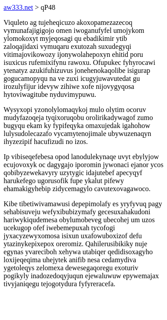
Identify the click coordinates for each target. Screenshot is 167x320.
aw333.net (18, 7)
